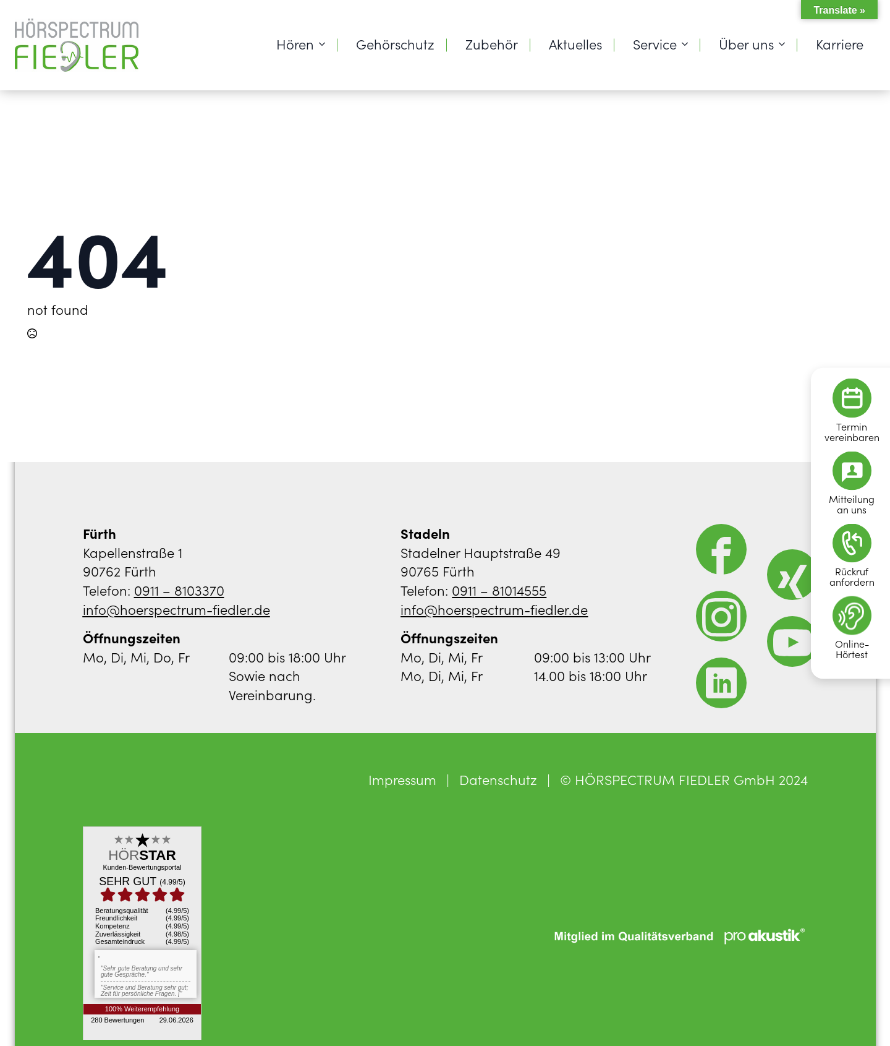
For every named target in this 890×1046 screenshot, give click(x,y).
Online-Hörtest (852, 648)
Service (655, 43)
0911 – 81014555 (499, 589)
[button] (27, 1019)
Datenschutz (498, 779)
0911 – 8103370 (179, 589)
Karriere (839, 43)
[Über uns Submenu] (785, 44)
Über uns (746, 43)
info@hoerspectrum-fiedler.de (176, 609)
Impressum (402, 779)
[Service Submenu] (688, 44)
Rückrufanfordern (852, 575)
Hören (295, 43)
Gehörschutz (395, 43)
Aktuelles (575, 43)
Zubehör (491, 43)
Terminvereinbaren (851, 431)
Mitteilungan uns (852, 503)
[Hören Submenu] (325, 44)
